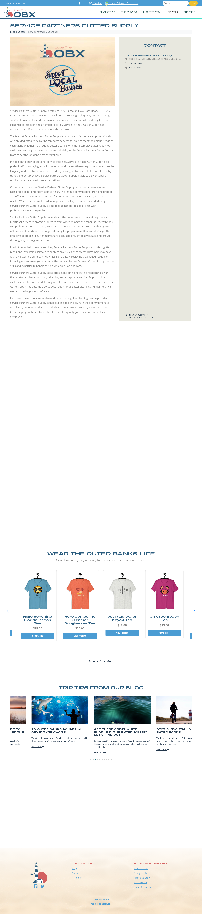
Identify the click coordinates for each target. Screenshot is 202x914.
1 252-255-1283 (136, 63)
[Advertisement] (101, 359)
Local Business (17, 31)
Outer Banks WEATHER (101, 837)
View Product (37, 636)
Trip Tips (173, 12)
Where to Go (141, 868)
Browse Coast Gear (101, 661)
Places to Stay (142, 877)
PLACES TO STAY (151, 12)
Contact (76, 873)
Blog (74, 868)
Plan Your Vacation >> (15, 3)
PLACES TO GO (107, 12)
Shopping (189, 12)
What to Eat (140, 882)
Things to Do (141, 873)
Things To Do (129, 12)
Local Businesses (143, 887)
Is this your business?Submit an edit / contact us (139, 316)
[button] (194, 611)
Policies (76, 877)
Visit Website (135, 67)
